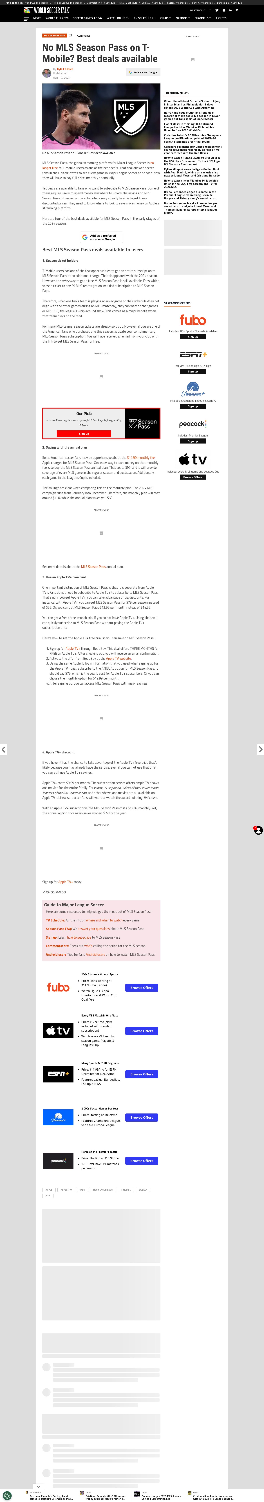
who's (88, 945)
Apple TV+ (73, 648)
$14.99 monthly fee (141, 457)
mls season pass (103, 1189)
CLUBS (165, 18)
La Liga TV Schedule (177, 3)
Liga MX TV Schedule (152, 3)
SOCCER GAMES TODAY (87, 18)
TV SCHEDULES (145, 18)
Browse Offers (141, 987)
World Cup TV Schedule (36, 3)
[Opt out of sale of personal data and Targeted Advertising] (7, 1495)
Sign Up (193, 337)
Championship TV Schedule (101, 3)
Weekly (143, 1189)
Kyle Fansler (65, 69)
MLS (82, 1189)
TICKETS (221, 18)
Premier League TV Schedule (67, 3)
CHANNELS (203, 18)
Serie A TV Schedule (202, 3)
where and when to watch (104, 920)
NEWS (37, 18)
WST (48, 1195)
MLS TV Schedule (128, 3)
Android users (95, 954)
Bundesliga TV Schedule (229, 3)
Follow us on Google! (146, 72)
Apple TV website (118, 658)
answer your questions (94, 928)
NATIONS (183, 18)
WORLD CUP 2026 (57, 18)
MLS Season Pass (93, 566)
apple (49, 1189)
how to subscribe (79, 937)
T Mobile (126, 1189)
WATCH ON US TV (118, 18)
